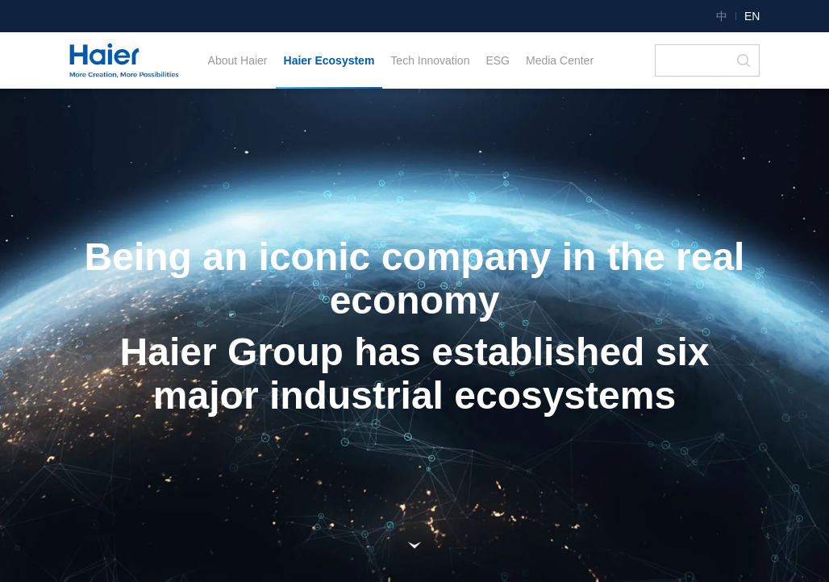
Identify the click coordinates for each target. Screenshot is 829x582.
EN (752, 16)
